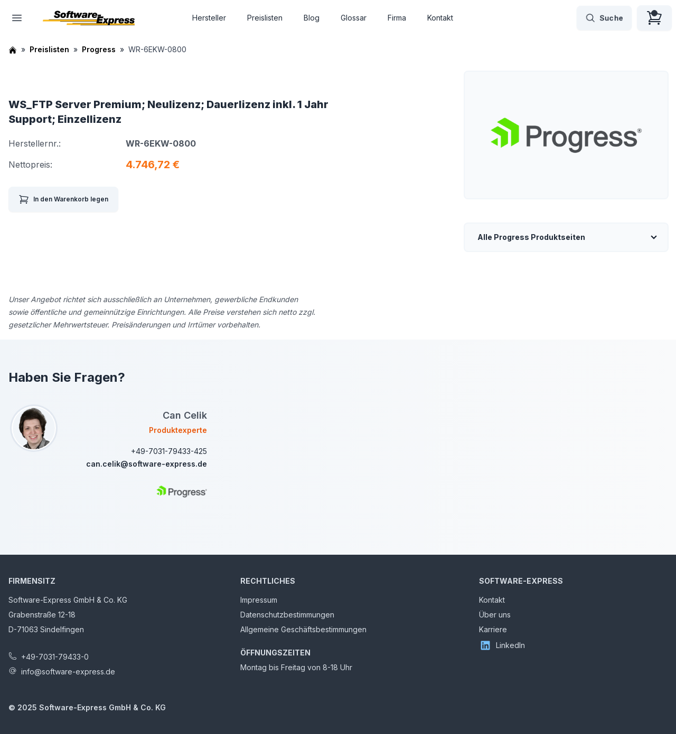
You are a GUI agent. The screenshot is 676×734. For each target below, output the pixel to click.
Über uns (495, 614)
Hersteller (209, 17)
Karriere (493, 629)
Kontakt (440, 17)
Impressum (258, 599)
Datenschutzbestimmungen (287, 614)
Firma (397, 17)
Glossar (354, 17)
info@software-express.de (68, 671)
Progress (99, 49)
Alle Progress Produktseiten (531, 237)
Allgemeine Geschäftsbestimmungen (303, 629)
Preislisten (265, 17)
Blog (312, 17)
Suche (604, 18)
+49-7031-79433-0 (55, 656)
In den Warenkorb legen (63, 199)
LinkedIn (502, 645)
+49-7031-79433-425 (169, 451)
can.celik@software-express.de (146, 463)
